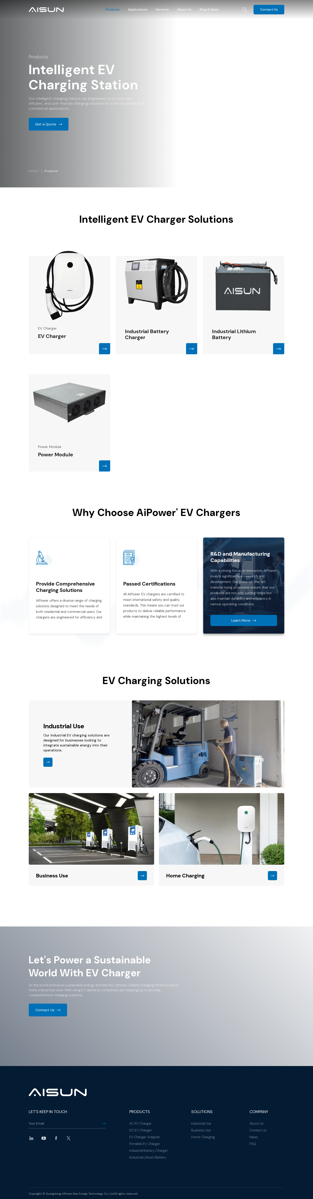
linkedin (31, 1138)
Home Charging (203, 1137)
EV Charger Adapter (144, 1137)
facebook (56, 1138)
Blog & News (209, 9)
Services (162, 9)
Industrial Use (201, 1123)
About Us (184, 9)
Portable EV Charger (144, 1144)
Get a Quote (45, 124)
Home (33, 171)
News (254, 1137)
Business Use (201, 1130)
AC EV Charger (140, 1123)
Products (113, 9)
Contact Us (269, 9)
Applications (137, 9)
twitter (68, 1138)
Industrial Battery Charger (148, 1150)
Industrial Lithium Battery (147, 1157)
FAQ (253, 1144)
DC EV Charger (140, 1130)
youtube (43, 1138)
